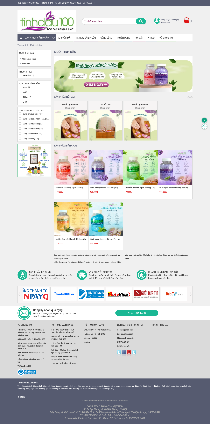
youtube (129, 353)
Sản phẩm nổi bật (64, 96)
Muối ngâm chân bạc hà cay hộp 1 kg (105, 239)
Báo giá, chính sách (125, 334)
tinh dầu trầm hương (112, 386)
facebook (124, 353)
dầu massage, (41, 389)
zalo (134, 353)
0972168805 (33, 3)
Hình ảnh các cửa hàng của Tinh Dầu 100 (31, 353)
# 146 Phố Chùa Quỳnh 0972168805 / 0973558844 (71, 3)
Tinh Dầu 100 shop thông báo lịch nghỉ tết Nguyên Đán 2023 (64, 351)
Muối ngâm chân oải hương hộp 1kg (173, 187)
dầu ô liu (146, 386)
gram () (26, 87)
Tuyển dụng (123, 37)
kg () (25, 92)
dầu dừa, (138, 386)
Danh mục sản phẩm (37, 37)
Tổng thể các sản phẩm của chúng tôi (32, 360)
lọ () (25, 102)
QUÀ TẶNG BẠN (123, 342)
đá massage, (93, 389)
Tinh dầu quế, (23, 386)
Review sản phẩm (86, 37)
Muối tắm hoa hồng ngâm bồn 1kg (69, 187)
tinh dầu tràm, (155, 386)
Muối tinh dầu (36, 45)
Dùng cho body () (31, 138)
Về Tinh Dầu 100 (24, 366)
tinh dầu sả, (34, 386)
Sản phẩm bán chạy (65, 145)
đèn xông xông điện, (26, 389)
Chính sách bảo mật (125, 338)
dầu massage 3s (106, 389)
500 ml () (27, 97)
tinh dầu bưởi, (97, 386)
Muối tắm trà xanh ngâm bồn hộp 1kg (140, 187)
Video (151, 37)
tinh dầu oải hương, (47, 386)
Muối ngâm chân (29, 58)
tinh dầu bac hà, (127, 386)
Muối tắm (26, 63)
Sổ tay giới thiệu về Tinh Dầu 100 (31, 339)
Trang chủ (22, 45)
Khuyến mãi (64, 37)
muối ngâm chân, (80, 389)
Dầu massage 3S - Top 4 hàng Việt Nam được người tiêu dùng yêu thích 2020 (32, 346)
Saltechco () (28, 75)
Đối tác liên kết (123, 346)
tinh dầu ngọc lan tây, (82, 386)
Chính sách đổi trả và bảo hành (63, 363)
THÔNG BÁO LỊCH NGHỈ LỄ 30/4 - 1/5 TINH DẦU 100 (65, 337)
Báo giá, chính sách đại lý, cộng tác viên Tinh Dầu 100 (64, 358)
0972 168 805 (98, 333)
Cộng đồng (106, 37)
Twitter (119, 353)
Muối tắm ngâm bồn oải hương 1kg (104, 187)
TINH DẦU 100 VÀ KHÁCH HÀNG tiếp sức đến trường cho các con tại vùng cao (31, 332)
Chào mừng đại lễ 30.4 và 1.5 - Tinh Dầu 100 (63, 344)
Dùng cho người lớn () (33, 128)
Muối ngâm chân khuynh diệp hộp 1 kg (71, 239)
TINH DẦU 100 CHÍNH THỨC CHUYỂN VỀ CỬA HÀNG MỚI (63, 331)
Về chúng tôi (166, 37)
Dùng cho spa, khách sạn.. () (36, 118)
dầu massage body (55, 389)
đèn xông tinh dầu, (183, 386)
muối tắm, (68, 389)
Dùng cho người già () (32, 123)
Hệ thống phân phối (125, 329)
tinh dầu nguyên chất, (65, 386)
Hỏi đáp (139, 37)
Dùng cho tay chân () (32, 133)
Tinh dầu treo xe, (169, 386)
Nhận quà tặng (137, 313)
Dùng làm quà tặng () (33, 113)
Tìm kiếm (141, 21)
